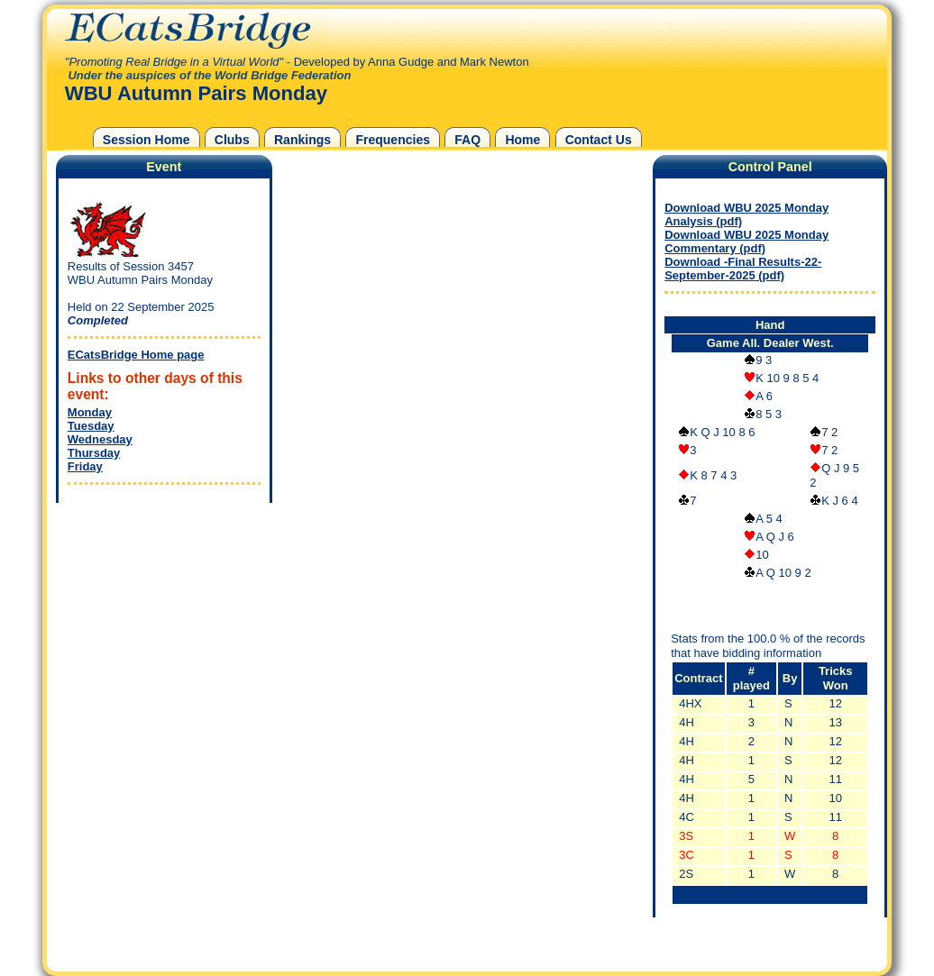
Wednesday (100, 439)
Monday (90, 412)
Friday (85, 466)
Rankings (302, 139)
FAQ (467, 139)
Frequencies (392, 139)
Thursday (94, 453)
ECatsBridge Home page (136, 354)
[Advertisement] (159, 620)
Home (522, 139)
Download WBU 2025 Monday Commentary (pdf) (746, 241)
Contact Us (598, 139)
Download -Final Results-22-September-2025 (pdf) (742, 268)
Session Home (146, 139)
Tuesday (91, 426)
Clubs (232, 139)
